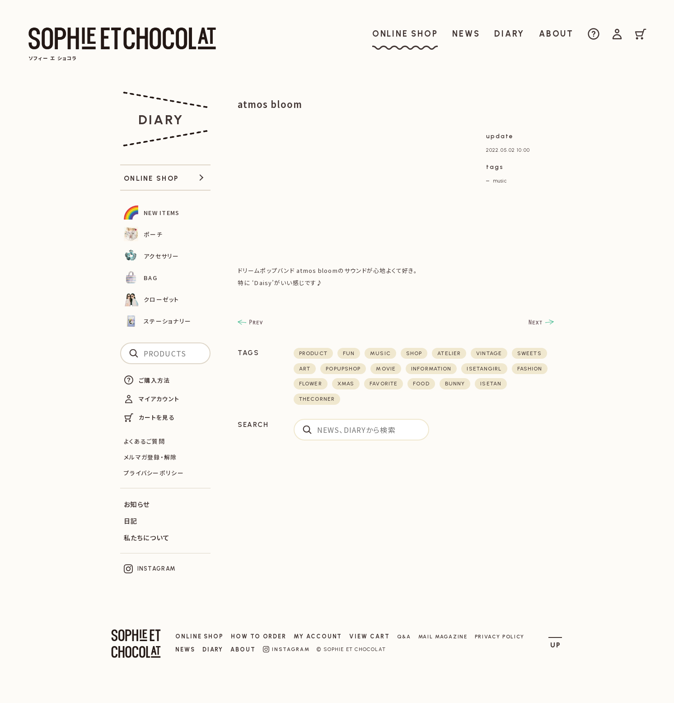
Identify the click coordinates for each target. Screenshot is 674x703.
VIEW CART (369, 636)
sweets (529, 353)
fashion (530, 369)
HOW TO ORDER (258, 636)
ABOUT (243, 649)
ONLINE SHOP (199, 636)
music (500, 181)
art (304, 369)
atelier (449, 353)
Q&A (404, 636)
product (313, 353)
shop (414, 353)
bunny (455, 383)
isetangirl (484, 369)
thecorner (317, 399)
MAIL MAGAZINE (443, 636)
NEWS (185, 649)
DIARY (213, 649)
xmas (345, 383)
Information (431, 369)
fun (349, 353)
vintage (489, 353)
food (421, 383)
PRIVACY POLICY (500, 636)
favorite (384, 383)
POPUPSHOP (343, 369)
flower (310, 383)
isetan (490, 383)
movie (386, 369)
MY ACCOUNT (318, 636)
